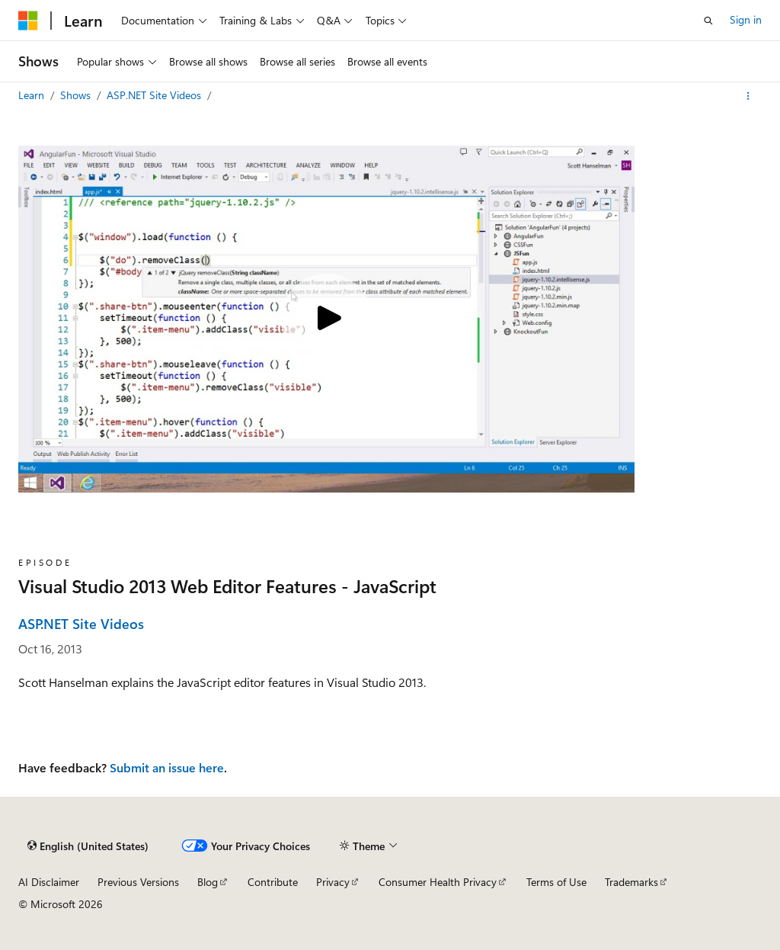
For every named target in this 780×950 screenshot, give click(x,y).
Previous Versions (138, 882)
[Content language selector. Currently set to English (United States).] (88, 846)
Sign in (746, 19)
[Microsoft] (28, 20)
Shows (77, 95)
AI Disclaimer (48, 882)
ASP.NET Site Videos (155, 95)
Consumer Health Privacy (438, 882)
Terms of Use (556, 882)
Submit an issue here (167, 767)
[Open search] (708, 20)
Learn (32, 95)
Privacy (333, 882)
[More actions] (748, 96)
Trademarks (631, 882)
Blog (207, 882)
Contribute (273, 882)
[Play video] (326, 319)
